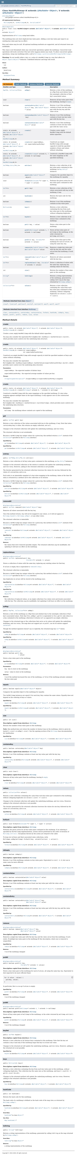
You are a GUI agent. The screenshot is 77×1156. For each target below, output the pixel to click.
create (27, 130)
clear (27, 100)
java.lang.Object (7, 16)
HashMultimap (26, 6)
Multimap (7, 22)
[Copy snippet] (70, 977)
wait (45, 304)
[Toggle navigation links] (2, 2)
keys (26, 207)
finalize (13, 304)
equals (27, 175)
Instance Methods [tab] (36, 84)
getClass (21, 304)
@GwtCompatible (8, 27)
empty (69, 102)
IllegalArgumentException (14, 378)
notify (29, 304)
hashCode (28, 196)
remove (27, 247)
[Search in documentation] (65, 6)
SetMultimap (20, 22)
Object (53, 10)
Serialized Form (9, 75)
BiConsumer (35, 180)
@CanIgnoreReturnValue (11, 505)
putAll (27, 230)
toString (28, 276)
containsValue (30, 123)
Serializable (35, 22)
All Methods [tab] (8, 84)
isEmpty (27, 201)
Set (4, 165)
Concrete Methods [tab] (52, 84)
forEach (27, 180)
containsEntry (30, 105)
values (27, 285)
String (5, 276)
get (26, 188)
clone (5, 304)
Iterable (39, 240)
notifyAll (38, 304)
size (26, 270)
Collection (13, 90)
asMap (27, 90)
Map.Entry (10, 165)
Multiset (6, 207)
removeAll (28, 257)
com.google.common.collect (10, 6)
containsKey (29, 115)
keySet (27, 217)
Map (4, 90)
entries (27, 165)
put (26, 224)
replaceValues (30, 262)
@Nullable (42, 10)
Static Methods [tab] (21, 84)
